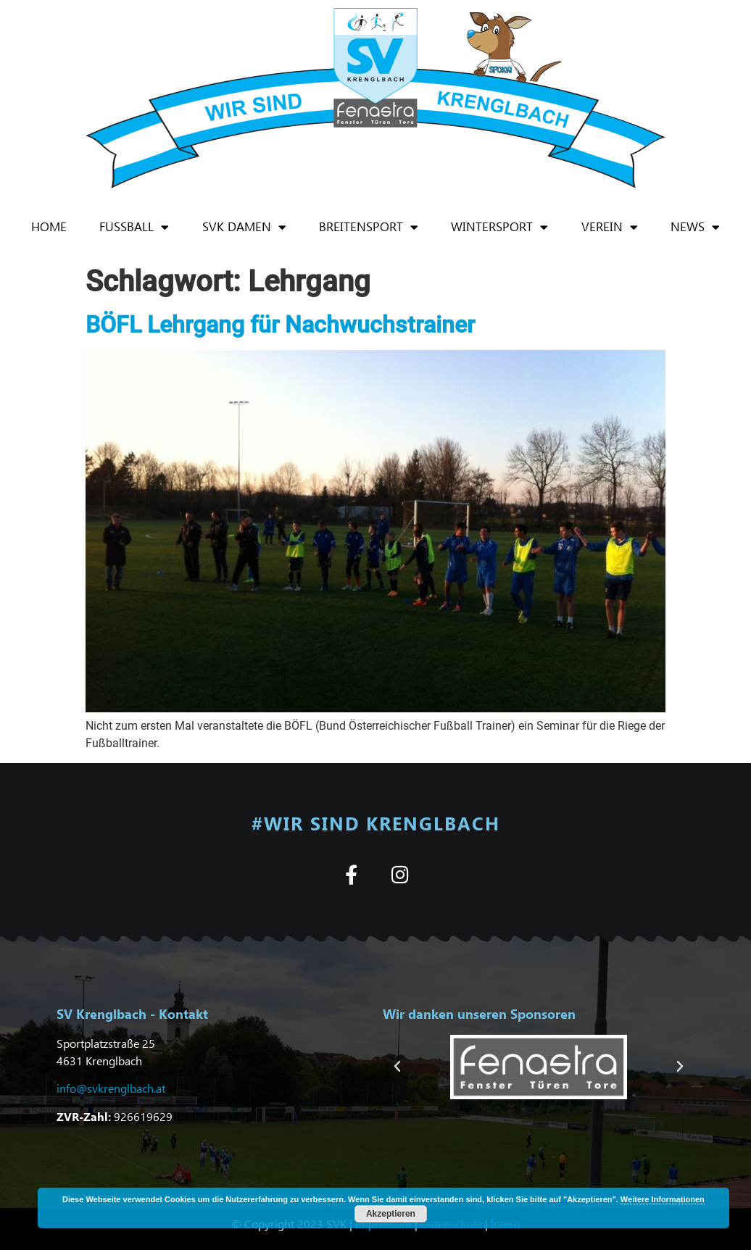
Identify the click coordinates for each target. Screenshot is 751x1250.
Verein (609, 227)
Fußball (134, 227)
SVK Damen (244, 227)
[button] (397, 1066)
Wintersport (499, 227)
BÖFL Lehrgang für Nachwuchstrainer (280, 324)
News (695, 227)
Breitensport (368, 227)
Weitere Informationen (663, 1199)
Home (49, 226)
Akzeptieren (390, 1214)
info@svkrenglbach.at (111, 1088)
